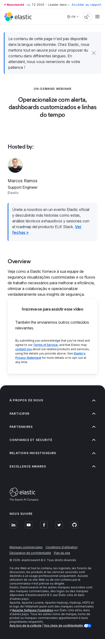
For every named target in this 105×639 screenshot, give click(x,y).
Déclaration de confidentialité (30, 553)
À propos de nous (52, 400)
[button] (93, 53)
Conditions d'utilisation (62, 547)
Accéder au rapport (86, 4)
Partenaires (52, 427)
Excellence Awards (52, 466)
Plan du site (62, 553)
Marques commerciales (26, 547)
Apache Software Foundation (32, 610)
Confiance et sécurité (52, 440)
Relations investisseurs (52, 453)
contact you (23, 349)
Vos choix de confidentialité (64, 625)
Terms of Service (45, 345)
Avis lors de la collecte (26, 625)
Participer (52, 413)
